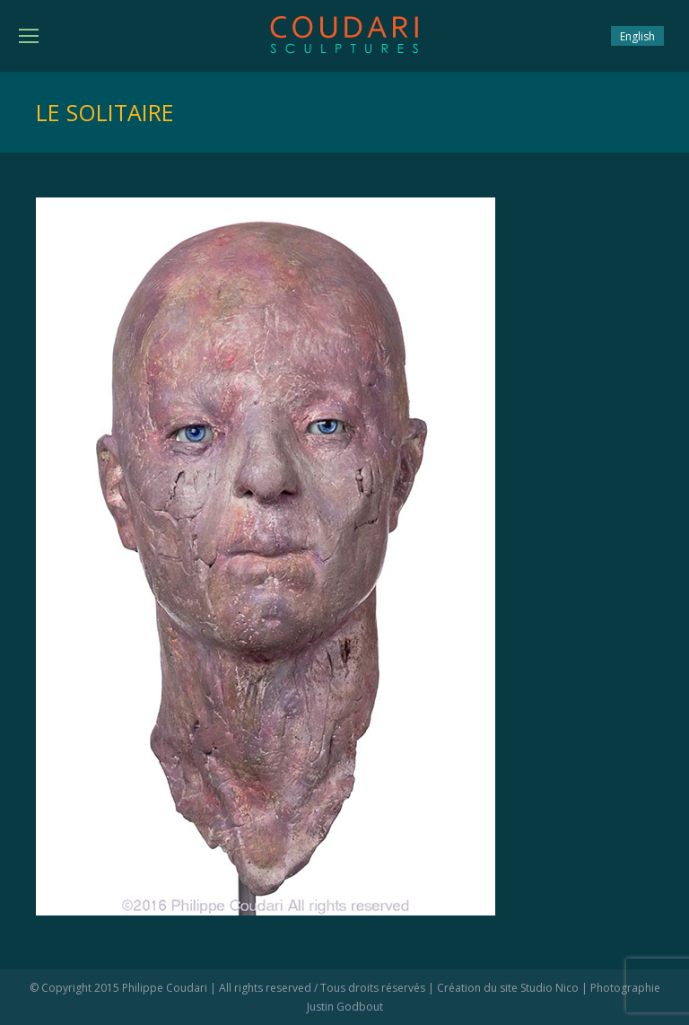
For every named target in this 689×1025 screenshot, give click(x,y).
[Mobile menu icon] (28, 36)
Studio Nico (549, 987)
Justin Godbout (345, 1006)
